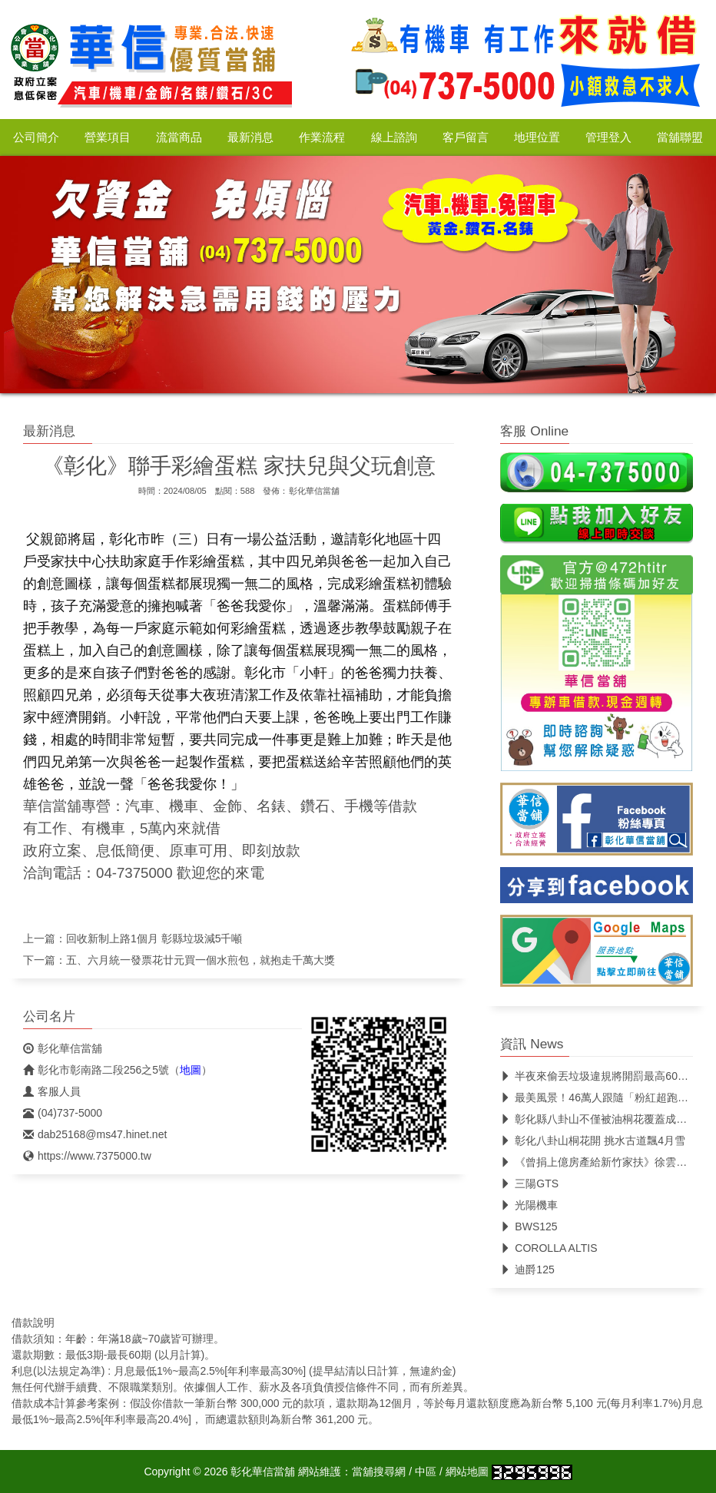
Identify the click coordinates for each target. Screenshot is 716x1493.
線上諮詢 (394, 137)
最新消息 (250, 137)
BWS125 (528, 1226)
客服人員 (52, 1091)
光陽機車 (529, 1205)
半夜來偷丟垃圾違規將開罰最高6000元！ (605, 1076)
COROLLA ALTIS (548, 1248)
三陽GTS (529, 1183)
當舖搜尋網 (379, 1471)
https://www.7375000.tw (87, 1156)
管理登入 (608, 137)
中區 (425, 1471)
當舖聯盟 (680, 137)
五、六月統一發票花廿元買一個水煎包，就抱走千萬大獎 (200, 960)
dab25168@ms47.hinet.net (95, 1134)
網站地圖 (467, 1471)
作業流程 (322, 137)
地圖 (190, 1070)
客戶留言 (466, 137)
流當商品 (179, 137)
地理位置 (537, 137)
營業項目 (108, 137)
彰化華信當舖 (314, 490)
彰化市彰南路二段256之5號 (96, 1070)
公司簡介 (36, 137)
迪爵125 (527, 1269)
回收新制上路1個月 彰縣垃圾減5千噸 (154, 938)
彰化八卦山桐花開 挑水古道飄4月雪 (592, 1140)
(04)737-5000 (62, 1113)
